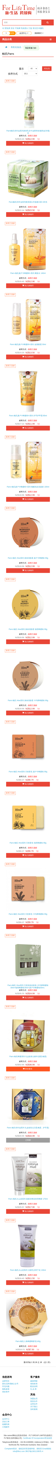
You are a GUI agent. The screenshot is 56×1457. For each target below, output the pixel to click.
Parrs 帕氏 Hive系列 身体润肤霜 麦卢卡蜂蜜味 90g (28, 558)
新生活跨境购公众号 (10, 1384)
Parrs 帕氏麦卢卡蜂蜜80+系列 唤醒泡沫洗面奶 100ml (28, 487)
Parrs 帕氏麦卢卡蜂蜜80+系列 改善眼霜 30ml (28, 344)
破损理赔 (33, 1381)
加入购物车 (28, 143)
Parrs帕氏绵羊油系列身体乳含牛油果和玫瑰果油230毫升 (28, 132)
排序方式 (13, 74)
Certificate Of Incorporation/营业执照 (37, 1438)
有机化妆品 (16, 47)
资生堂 (35, 28)
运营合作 (33, 1404)
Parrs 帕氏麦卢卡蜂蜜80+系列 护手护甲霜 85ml (28, 416)
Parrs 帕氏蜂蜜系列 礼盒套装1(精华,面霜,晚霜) (28, 1056)
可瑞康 (17, 28)
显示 (21, 68)
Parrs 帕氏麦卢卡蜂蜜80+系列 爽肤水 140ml (28, 273)
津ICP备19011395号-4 (34, 1451)
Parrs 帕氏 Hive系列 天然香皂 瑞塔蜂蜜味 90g (28, 843)
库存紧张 (28, 1069)
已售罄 (28, 1140)
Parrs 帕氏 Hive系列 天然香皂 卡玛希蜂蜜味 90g (28, 914)
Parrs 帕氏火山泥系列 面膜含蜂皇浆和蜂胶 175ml (28, 1199)
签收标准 (33, 1384)
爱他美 (7, 28)
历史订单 (5, 1422)
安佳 (12, 28)
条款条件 (5, 1392)
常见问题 (5, 1386)
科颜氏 (41, 28)
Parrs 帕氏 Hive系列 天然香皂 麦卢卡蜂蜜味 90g (28, 772)
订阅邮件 (5, 1427)
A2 (3, 28)
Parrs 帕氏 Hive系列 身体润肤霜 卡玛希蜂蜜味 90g (28, 700)
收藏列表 (5, 1424)
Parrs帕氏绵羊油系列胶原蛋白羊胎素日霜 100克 (28, 202)
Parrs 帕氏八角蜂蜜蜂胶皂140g (28, 1341)
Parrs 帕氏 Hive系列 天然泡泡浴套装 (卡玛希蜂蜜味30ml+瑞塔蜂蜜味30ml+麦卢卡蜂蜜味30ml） (27, 986)
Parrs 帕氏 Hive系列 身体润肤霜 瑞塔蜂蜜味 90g (28, 629)
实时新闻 (33, 1409)
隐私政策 (5, 1389)
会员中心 (5, 1419)
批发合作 (33, 1401)
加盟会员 (33, 1399)
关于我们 (33, 1407)
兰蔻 (30, 28)
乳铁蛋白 (24, 28)
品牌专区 (5, 1381)
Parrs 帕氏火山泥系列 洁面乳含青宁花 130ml (28, 1270)
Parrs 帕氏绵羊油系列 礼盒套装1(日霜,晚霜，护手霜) (28, 1128)
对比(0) (47, 68)
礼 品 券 (33, 1389)
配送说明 (33, 1386)
